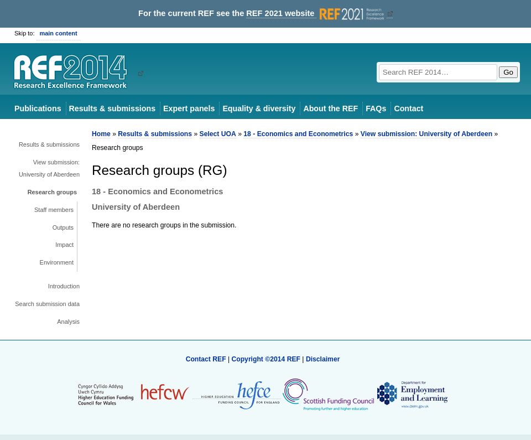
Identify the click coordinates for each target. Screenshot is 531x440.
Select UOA (218, 134)
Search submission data (47, 304)
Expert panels (189, 108)
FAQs (376, 108)
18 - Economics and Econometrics (298, 134)
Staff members (54, 209)
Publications (37, 108)
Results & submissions (112, 108)
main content (58, 33)
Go (508, 72)
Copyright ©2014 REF (266, 359)
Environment (57, 262)
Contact (408, 108)
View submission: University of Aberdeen (49, 168)
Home (101, 134)
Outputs (63, 227)
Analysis (68, 321)
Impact (64, 244)
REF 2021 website (316, 13)
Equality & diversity (258, 108)
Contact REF (206, 359)
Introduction (64, 286)
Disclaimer (323, 359)
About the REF (330, 108)
